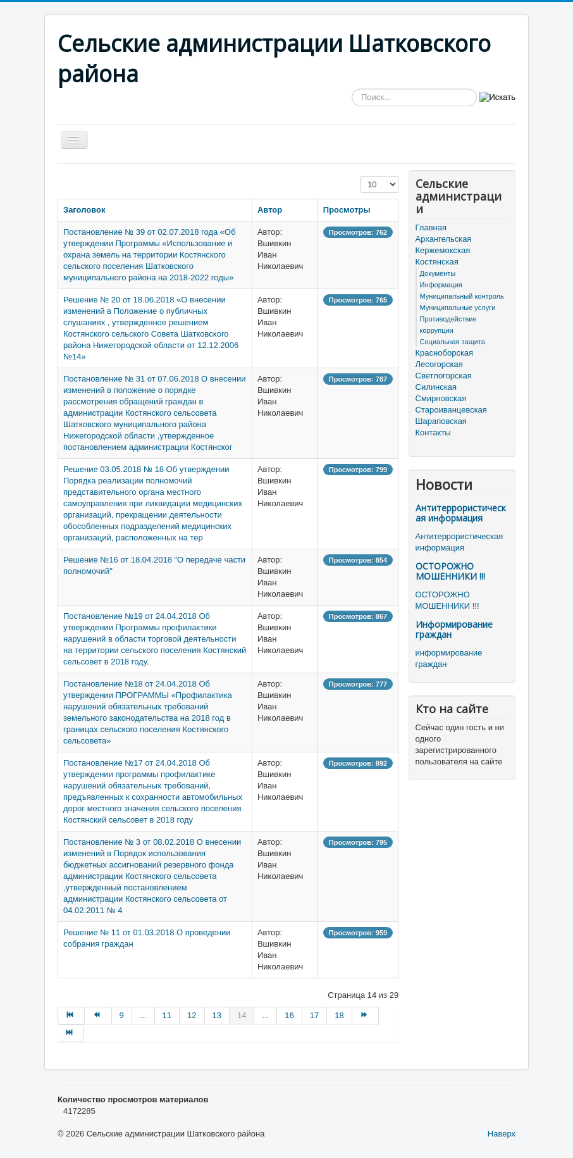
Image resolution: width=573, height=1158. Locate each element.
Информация (441, 285)
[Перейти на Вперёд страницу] (365, 1015)
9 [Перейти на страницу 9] (122, 1015)
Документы (438, 273)
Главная (431, 227)
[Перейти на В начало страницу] (71, 1015)
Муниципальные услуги (458, 307)
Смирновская (441, 398)
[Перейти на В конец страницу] (71, 1033)
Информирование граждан (454, 629)
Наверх (501, 1133)
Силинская (436, 387)
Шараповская (441, 421)
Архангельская (444, 239)
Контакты (433, 432)
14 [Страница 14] (241, 1015)
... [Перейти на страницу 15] (265, 1015)
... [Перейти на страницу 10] (143, 1015)
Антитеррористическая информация (461, 513)
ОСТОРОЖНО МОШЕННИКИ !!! (450, 571)
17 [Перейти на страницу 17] (314, 1015)
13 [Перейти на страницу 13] (217, 1015)
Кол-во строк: (360, 176)
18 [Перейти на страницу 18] (339, 1015)
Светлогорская (444, 375)
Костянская (437, 261)
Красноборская (445, 353)
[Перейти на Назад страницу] (98, 1015)
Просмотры (347, 210)
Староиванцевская (451, 409)
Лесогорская (439, 364)
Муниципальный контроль (462, 296)
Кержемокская (443, 250)
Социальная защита (452, 342)
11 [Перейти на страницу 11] (167, 1015)
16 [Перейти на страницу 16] (289, 1015)
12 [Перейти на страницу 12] (191, 1015)
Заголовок (84, 210)
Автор (269, 210)
